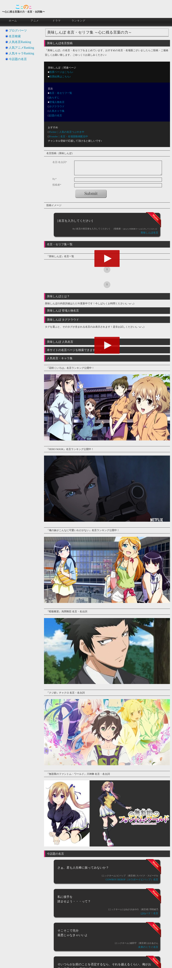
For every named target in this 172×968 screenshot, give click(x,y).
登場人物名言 (56, 102)
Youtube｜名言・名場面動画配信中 (68, 136)
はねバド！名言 (149, 913)
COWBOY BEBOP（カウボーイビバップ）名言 (132, 879)
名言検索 (15, 36)
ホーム (13, 20)
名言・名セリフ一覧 (60, 93)
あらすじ (54, 97)
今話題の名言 (18, 59)
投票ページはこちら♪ (61, 72)
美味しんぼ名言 (149, 232)
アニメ (35, 20)
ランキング (78, 20)
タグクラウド (56, 106)
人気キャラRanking (21, 53)
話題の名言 (55, 115)
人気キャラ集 (56, 111)
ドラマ (56, 20)
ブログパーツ (18, 30)
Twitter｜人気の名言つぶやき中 (66, 132)
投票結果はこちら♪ (60, 76)
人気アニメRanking (21, 47)
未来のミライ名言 (148, 947)
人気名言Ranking (20, 42)
